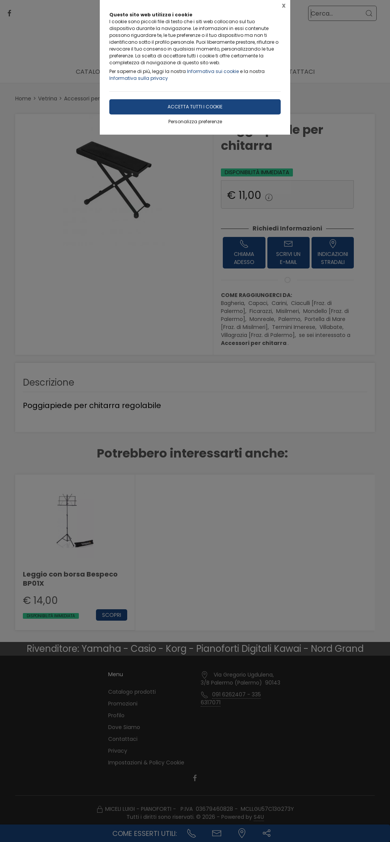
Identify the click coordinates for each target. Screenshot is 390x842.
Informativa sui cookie (213, 71)
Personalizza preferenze (195, 121)
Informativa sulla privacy (138, 78)
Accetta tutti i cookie (195, 106)
